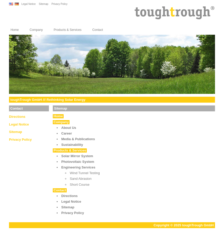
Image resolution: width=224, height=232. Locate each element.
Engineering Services (78, 167)
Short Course (80, 184)
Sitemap (43, 4)
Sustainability (72, 145)
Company (36, 30)
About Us (68, 128)
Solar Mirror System (77, 156)
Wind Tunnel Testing (85, 173)
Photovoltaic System (77, 162)
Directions (17, 117)
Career (66, 133)
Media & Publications (78, 139)
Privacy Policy (59, 4)
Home (15, 30)
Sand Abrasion (81, 179)
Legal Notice (28, 4)
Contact (97, 30)
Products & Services (67, 30)
